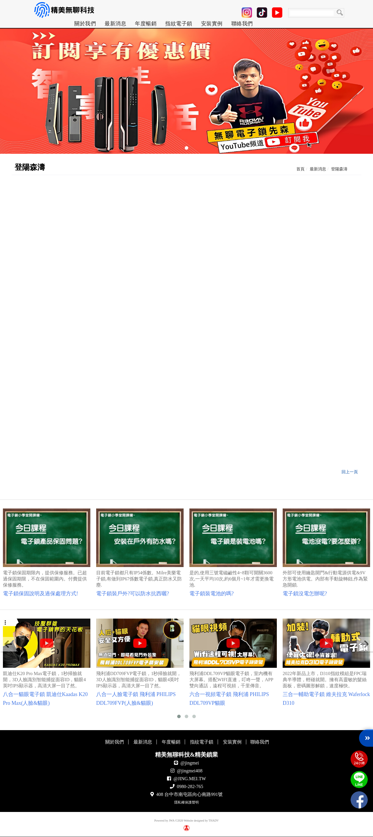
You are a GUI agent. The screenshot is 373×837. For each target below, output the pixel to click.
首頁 (300, 169)
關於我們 (85, 24)
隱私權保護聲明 (186, 802)
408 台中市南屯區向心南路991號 (189, 794)
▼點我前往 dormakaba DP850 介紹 (143, 418)
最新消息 (115, 24)
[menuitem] (85, 23)
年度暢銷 (145, 24)
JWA (171, 820)
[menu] (163, 23)
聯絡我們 (242, 24)
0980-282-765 (190, 786)
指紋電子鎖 (178, 24)
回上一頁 (350, 472)
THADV (214, 820)
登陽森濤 (339, 169)
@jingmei (189, 762)
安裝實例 (212, 24)
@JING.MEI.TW (189, 778)
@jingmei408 (190, 770)
